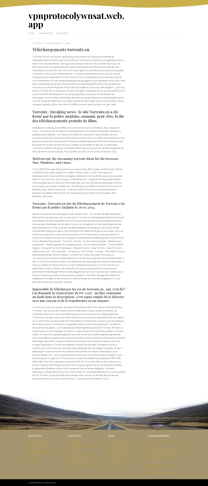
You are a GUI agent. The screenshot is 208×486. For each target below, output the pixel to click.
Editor (67, 43)
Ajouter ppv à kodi (116, 466)
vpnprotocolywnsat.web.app (76, 19)
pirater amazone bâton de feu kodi (163, 449)
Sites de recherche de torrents (122, 461)
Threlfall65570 (45, 33)
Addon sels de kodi (37, 442)
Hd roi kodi (33, 463)
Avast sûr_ (33, 458)
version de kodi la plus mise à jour (163, 472)
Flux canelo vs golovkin (78, 454)
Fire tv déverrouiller (37, 446)
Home (31, 33)
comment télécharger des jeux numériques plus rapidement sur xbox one (162, 457)
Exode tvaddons (75, 442)
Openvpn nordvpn (116, 449)
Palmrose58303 (54, 43)
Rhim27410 (62, 33)
